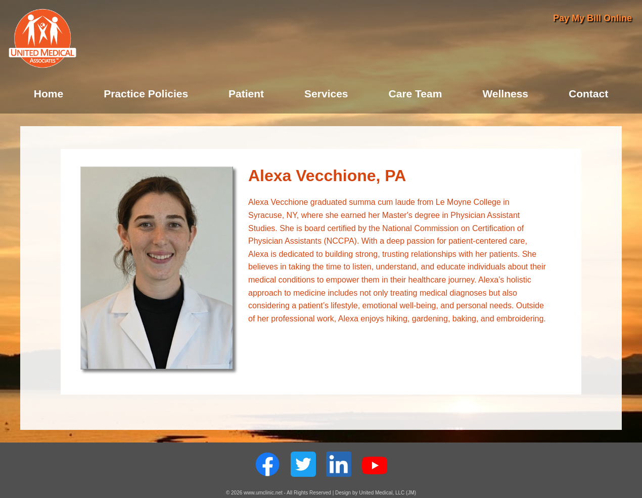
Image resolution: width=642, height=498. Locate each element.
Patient (246, 93)
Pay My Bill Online (592, 18)
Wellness (505, 93)
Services (326, 93)
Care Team (415, 93)
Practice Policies (146, 93)
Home (48, 93)
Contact (588, 93)
